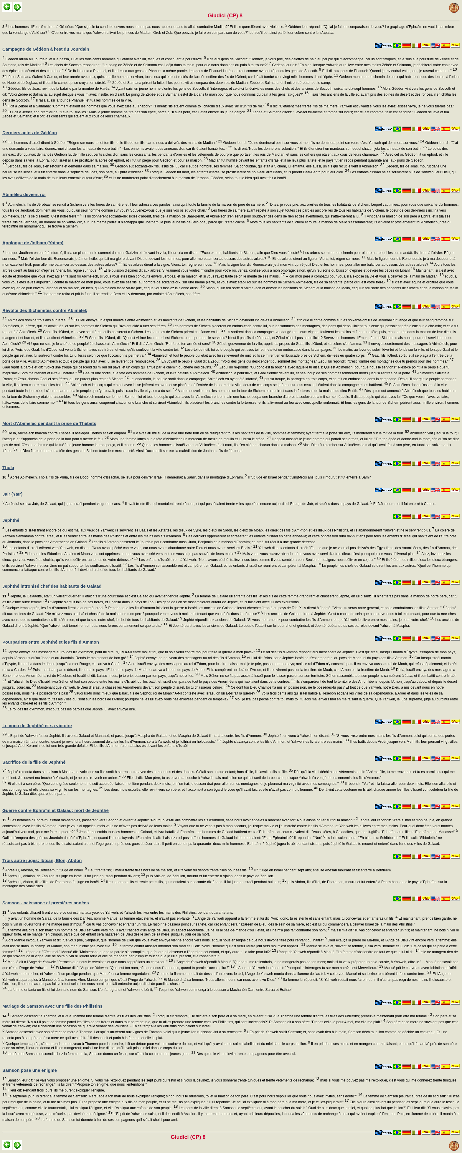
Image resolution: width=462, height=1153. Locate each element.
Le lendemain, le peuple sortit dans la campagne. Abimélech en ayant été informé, (196, 379)
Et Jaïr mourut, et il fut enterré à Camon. (404, 504)
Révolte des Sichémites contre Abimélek (44, 310)
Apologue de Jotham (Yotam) (32, 242)
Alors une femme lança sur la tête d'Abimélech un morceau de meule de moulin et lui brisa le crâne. (190, 439)
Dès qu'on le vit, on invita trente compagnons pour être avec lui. (246, 1054)
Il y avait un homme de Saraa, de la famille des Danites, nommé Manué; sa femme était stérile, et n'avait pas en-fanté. (99, 918)
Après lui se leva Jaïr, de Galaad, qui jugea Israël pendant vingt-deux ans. (64, 504)
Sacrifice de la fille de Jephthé (33, 762)
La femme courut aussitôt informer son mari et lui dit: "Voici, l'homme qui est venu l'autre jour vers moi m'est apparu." (211, 946)
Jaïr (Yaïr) (12, 493)
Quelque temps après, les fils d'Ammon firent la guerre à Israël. (55, 608)
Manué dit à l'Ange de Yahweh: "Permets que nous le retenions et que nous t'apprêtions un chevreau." (89, 962)
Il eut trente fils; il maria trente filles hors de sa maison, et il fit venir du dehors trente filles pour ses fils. (170, 870)
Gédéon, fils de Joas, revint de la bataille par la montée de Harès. (60, 89)
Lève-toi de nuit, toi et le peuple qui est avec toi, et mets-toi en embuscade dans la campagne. (260, 350)
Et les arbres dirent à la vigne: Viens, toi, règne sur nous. (169, 265)
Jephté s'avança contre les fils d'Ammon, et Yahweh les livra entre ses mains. (285, 742)
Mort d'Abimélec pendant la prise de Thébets (49, 423)
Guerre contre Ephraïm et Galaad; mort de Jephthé (55, 810)
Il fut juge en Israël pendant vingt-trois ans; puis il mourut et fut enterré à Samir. (309, 477)
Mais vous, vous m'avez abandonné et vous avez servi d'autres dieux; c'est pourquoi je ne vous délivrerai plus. (330, 554)
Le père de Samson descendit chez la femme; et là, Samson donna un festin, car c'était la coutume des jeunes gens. (100, 1054)
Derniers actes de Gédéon (29, 132)
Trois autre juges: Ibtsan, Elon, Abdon (42, 860)
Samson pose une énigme (29, 1070)
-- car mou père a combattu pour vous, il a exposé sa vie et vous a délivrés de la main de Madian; (364, 276)
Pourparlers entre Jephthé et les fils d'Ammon (50, 641)
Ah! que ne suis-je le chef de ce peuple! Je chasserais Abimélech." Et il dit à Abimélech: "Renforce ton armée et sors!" (121, 344)
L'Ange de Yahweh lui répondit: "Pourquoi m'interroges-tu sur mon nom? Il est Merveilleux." (309, 968)
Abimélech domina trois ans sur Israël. (39, 320)
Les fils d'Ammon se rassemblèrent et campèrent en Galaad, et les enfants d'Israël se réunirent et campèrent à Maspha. (224, 566)
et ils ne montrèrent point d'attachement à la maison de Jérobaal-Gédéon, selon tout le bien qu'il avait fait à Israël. (197, 178)
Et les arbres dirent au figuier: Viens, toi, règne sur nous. (318, 259)
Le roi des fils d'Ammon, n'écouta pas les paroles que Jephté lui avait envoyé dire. (71, 709)
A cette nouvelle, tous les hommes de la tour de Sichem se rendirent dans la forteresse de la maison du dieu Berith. (270, 391)
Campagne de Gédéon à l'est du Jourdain (45, 48)
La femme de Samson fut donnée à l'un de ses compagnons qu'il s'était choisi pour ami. (109, 1120)
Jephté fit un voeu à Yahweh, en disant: (301, 736)
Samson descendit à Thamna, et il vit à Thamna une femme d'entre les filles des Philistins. (78, 1016)
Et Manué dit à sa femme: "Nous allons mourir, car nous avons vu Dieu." (222, 980)
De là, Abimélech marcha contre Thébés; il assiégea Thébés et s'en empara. (69, 433)
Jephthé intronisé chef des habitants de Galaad (52, 586)
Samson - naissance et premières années (45, 902)
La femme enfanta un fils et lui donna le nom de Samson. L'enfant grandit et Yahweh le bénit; (82, 990)
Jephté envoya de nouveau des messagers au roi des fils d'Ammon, (190, 658)
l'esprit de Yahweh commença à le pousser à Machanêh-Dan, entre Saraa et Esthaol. (225, 990)
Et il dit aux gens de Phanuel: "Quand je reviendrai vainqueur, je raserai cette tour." (389, 71)
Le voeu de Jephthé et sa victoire (37, 725)
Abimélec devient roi (24, 194)
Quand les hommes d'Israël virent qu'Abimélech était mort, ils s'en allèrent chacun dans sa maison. (221, 445)
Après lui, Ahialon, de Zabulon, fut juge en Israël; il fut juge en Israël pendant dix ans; (75, 876)
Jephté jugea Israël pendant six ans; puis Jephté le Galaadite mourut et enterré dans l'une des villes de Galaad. (352, 844)
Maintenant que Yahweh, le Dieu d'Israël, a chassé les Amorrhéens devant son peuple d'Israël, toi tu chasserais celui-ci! (133, 687)
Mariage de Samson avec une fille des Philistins (52, 1006)
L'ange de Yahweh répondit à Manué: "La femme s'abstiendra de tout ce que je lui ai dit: (348, 952)
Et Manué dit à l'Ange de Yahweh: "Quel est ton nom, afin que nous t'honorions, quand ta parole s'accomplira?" (145, 968)
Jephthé (10, 520)
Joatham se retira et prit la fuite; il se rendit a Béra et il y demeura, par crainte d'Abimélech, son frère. (121, 294)
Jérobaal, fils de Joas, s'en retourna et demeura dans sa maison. (60, 166)
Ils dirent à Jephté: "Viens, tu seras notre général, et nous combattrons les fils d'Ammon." (373, 608)
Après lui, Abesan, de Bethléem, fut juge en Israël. (45, 870)
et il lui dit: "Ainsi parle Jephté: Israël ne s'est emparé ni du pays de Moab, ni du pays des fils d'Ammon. (330, 658)
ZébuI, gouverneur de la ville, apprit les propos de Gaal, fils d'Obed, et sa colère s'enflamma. (291, 344)
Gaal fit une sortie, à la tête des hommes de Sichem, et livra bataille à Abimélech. (148, 373)
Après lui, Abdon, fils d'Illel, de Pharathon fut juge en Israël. (55, 882)
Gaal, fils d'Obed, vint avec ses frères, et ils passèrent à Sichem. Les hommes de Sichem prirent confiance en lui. (134, 332)
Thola (8, 467)
